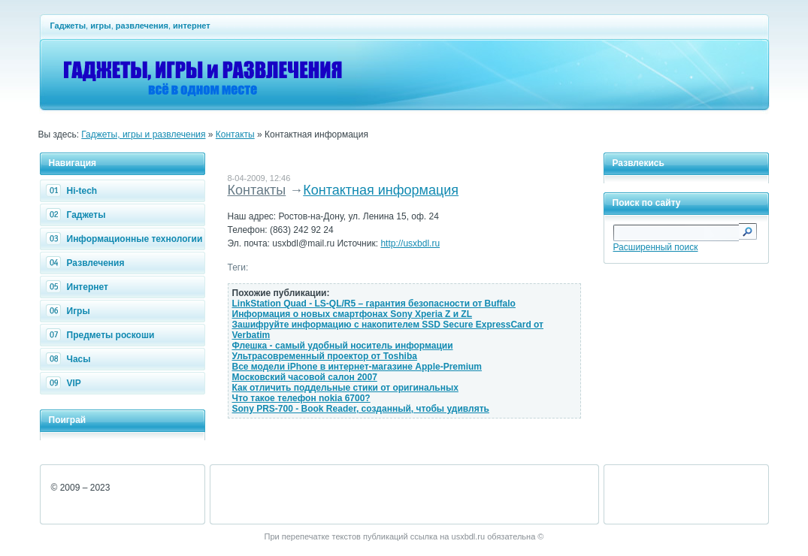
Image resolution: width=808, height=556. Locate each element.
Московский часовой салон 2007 (304, 377)
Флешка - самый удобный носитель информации (342, 345)
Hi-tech (74, 191)
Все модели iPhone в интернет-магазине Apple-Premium (357, 366)
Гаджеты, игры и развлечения (143, 134)
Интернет (79, 287)
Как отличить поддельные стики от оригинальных (345, 387)
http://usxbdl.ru (410, 243)
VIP (65, 383)
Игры (70, 311)
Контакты (235, 134)
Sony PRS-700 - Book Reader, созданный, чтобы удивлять (360, 408)
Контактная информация (380, 190)
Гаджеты (78, 215)
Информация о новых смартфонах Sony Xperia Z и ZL (352, 314)
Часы (70, 359)
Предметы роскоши (102, 335)
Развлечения (87, 263)
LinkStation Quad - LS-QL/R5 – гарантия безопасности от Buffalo (374, 303)
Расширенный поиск (655, 247)
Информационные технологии (126, 239)
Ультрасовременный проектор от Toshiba (324, 356)
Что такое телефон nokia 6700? (301, 398)
